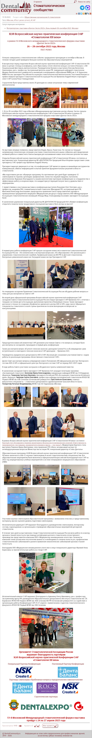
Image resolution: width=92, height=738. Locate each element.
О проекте (38, 2)
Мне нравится (50, 726)
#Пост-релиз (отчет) (22, 20)
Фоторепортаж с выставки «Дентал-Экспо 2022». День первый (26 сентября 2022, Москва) (42, 28)
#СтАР (33, 20)
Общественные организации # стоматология (42, 17)
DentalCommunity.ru (12, 733)
